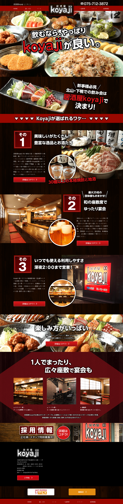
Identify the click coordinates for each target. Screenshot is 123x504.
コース (39, 8)
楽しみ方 (28, 8)
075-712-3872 (23, 462)
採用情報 (106, 8)
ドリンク (94, 8)
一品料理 (82, 8)
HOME (15, 8)
